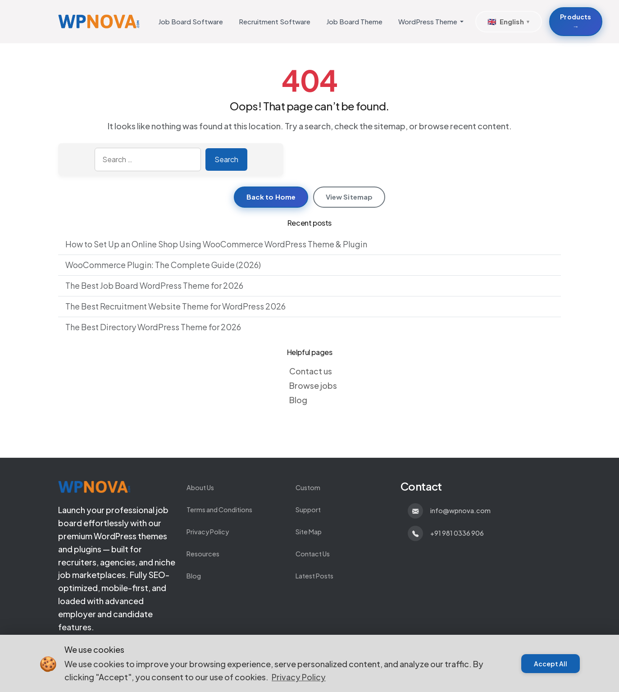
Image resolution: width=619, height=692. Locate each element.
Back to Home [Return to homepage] (271, 196)
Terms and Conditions (219, 509)
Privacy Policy (208, 532)
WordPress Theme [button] (427, 21)
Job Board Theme (354, 21)
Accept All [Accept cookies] (550, 664)
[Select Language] (508, 21)
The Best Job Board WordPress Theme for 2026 (154, 285)
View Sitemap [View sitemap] (349, 196)
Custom (308, 487)
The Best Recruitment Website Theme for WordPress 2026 (175, 306)
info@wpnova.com (460, 510)
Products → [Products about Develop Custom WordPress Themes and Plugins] (575, 21)
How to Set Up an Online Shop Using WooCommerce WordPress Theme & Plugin (216, 244)
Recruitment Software (274, 21)
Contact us (310, 371)
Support (308, 509)
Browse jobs (313, 385)
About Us (200, 487)
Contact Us (313, 554)
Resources (203, 554)
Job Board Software (190, 21)
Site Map (309, 532)
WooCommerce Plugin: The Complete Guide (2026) (163, 265)
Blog (298, 400)
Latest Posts (314, 576)
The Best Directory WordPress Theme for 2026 (153, 327)
